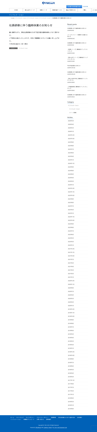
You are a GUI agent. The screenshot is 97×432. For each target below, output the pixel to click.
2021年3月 (71, 270)
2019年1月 (71, 348)
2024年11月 (71, 163)
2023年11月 (71, 192)
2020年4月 (71, 295)
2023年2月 (71, 210)
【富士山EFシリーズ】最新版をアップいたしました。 (77, 58)
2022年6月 (71, 234)
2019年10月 (71, 316)
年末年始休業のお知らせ (73, 65)
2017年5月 (71, 391)
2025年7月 (71, 149)
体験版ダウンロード (29, 419)
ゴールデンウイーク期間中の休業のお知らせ (77, 35)
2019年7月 (71, 327)
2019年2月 (71, 345)
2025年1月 (71, 160)
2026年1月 (71, 131)
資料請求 (48, 419)
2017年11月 (71, 380)
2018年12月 (71, 352)
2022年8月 (71, 227)
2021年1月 (71, 277)
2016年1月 (71, 405)
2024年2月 (71, 181)
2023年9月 (71, 199)
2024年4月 (71, 178)
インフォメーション (23, 48)
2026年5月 (71, 121)
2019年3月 (71, 341)
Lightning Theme (48, 427)
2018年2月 (71, 377)
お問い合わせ (40, 419)
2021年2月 (71, 273)
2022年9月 (71, 224)
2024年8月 (71, 170)
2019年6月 (71, 330)
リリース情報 (72, 112)
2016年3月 (71, 401)
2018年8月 (71, 359)
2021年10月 (71, 256)
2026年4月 (71, 124)
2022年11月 (71, 217)
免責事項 (53, 417)
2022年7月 (71, 231)
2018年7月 (71, 362)
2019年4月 (71, 337)
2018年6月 (71, 366)
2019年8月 (71, 323)
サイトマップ (20, 417)
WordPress (38, 427)
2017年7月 (71, 387)
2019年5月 (71, 334)
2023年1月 (71, 213)
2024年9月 (71, 167)
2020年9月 (71, 288)
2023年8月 (71, 202)
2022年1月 (71, 245)
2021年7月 (71, 259)
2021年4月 (71, 266)
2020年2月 (71, 302)
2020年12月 (71, 281)
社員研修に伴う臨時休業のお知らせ (76, 28)
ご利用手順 (85, 6)
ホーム (12, 417)
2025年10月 (71, 138)
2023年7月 (71, 206)
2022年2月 (71, 241)
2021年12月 (71, 249)
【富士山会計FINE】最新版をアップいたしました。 (77, 79)
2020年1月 (71, 305)
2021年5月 (71, 263)
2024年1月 (71, 185)
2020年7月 (71, 291)
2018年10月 (71, 355)
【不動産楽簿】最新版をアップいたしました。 (77, 87)
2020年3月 (71, 298)
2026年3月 (71, 128)
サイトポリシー (30, 417)
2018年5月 (71, 369)
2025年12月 (71, 135)
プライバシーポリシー (43, 417)
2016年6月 (71, 398)
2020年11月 (71, 284)
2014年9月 (71, 409)
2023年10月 (71, 195)
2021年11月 (71, 252)
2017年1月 (71, 394)
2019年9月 (71, 320)
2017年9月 (71, 384)
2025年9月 (71, 142)
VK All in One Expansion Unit (60, 427)
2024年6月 (71, 174)
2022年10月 (71, 220)
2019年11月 (71, 313)
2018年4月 (71, 373)
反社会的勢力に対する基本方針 (66, 417)
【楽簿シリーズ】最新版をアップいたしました (77, 50)
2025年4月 (71, 156)
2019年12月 (71, 309)
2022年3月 (71, 238)
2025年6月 (71, 153)
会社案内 (79, 417)
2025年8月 (71, 146)
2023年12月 (71, 188)
